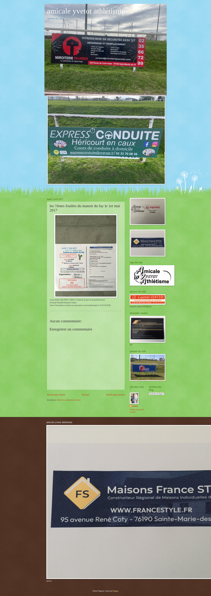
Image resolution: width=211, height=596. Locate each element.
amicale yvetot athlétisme (86, 11)
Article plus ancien (115, 394)
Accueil (85, 394)
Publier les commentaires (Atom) (69, 400)
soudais (135, 406)
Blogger (115, 591)
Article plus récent (56, 394)
